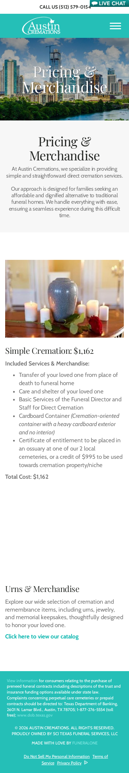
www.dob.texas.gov (35, 715)
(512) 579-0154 (75, 7)
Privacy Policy (69, 762)
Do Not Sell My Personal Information (57, 756)
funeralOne (85, 742)
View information (22, 680)
